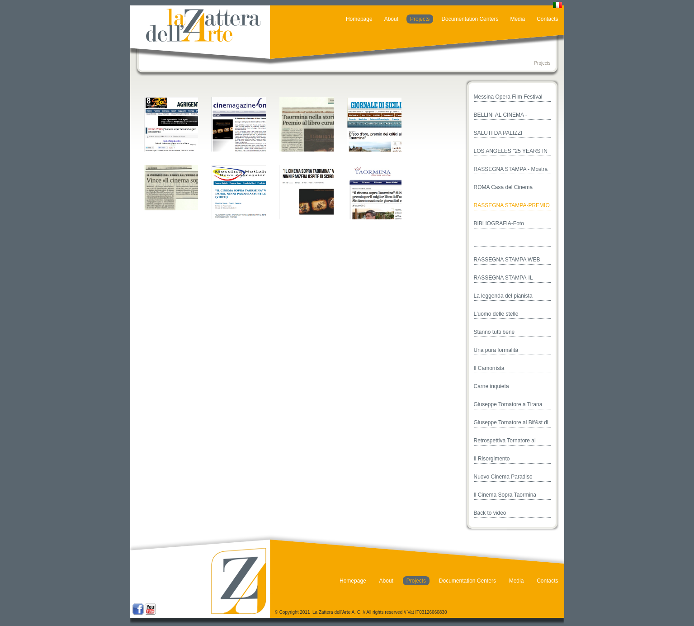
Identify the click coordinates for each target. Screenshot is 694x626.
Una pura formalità (496, 350)
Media (517, 19)
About (391, 19)
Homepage (359, 19)
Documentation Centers (469, 19)
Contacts (547, 19)
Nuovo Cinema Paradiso (503, 477)
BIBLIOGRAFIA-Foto (499, 223)
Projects (420, 19)
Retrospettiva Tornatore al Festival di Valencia (505, 441)
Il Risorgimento (492, 458)
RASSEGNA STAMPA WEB (507, 259)
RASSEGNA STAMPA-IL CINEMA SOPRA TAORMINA (509, 279)
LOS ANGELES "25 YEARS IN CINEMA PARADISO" (511, 152)
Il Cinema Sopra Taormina (505, 495)
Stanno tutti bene (494, 332)
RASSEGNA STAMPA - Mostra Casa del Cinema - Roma (511, 170)
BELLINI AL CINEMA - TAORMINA (500, 116)
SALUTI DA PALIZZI (498, 133)
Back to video (490, 513)
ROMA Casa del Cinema (503, 187)
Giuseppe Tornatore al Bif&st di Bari (511, 423)
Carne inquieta (491, 386)
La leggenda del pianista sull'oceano (503, 297)
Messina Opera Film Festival (508, 97)
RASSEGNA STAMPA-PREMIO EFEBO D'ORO (512, 206)
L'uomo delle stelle (496, 314)
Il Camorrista (489, 368)
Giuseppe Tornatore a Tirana (508, 404)
